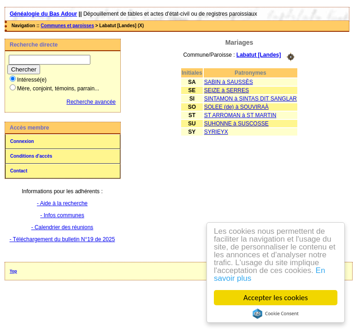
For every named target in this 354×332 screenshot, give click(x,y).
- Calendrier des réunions (62, 227)
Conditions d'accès (31, 156)
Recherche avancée (91, 102)
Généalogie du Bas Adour (43, 14)
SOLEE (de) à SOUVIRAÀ (236, 107)
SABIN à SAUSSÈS (228, 82)
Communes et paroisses (67, 25)
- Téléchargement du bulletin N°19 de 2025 (62, 239)
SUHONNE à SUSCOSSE (236, 123)
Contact (18, 170)
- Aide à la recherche (62, 203)
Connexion (22, 141)
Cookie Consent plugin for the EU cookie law (276, 313)
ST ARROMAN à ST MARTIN (240, 115)
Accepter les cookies (275, 297)
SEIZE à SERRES (226, 90)
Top (13, 271)
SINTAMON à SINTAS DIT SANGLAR (250, 98)
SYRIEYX (216, 132)
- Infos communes (62, 215)
